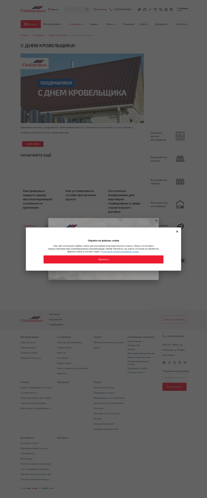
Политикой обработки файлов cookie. (120, 251)
